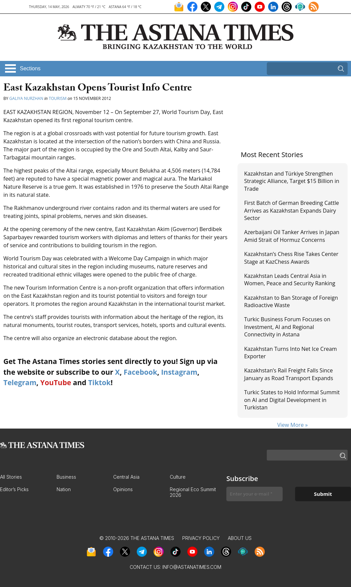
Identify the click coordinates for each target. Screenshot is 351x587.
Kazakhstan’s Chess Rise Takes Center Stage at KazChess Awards (291, 257)
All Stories (11, 477)
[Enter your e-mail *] (254, 494)
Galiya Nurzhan (26, 98)
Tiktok (99, 382)
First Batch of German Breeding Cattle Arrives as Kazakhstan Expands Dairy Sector (291, 210)
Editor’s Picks (14, 489)
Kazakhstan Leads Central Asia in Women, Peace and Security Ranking (289, 279)
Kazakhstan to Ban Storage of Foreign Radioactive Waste (291, 301)
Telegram (19, 382)
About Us (240, 538)
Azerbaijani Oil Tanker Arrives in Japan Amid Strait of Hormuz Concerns (292, 235)
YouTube (55, 382)
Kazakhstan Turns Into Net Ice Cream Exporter (290, 352)
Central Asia (126, 477)
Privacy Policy (201, 538)
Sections (30, 68)
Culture (178, 477)
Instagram (179, 372)
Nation (64, 489)
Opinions (123, 489)
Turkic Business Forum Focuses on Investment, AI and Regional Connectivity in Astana (287, 327)
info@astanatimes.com (191, 567)
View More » (292, 425)
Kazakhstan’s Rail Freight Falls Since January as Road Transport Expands (288, 374)
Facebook (140, 372)
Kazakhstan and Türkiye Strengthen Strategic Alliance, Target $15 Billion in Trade (291, 181)
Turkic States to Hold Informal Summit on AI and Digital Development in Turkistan (292, 400)
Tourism (58, 98)
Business (66, 477)
